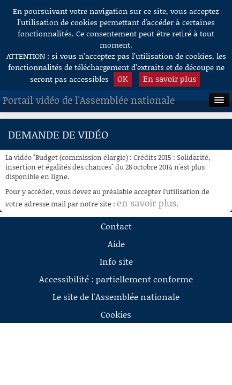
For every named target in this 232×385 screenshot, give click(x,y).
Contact (116, 226)
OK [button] (122, 78)
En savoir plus (169, 78)
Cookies (116, 314)
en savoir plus (146, 202)
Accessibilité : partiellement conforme (116, 279)
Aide (116, 243)
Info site (116, 261)
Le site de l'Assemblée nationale (116, 296)
